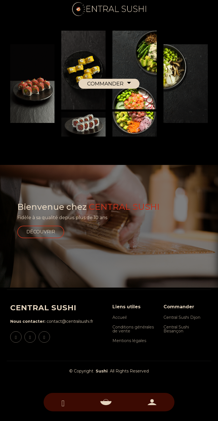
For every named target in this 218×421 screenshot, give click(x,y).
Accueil (119, 317)
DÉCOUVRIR (40, 231)
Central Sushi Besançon (176, 329)
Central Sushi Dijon (182, 317)
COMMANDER (106, 83)
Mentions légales (129, 341)
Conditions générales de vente (133, 329)
